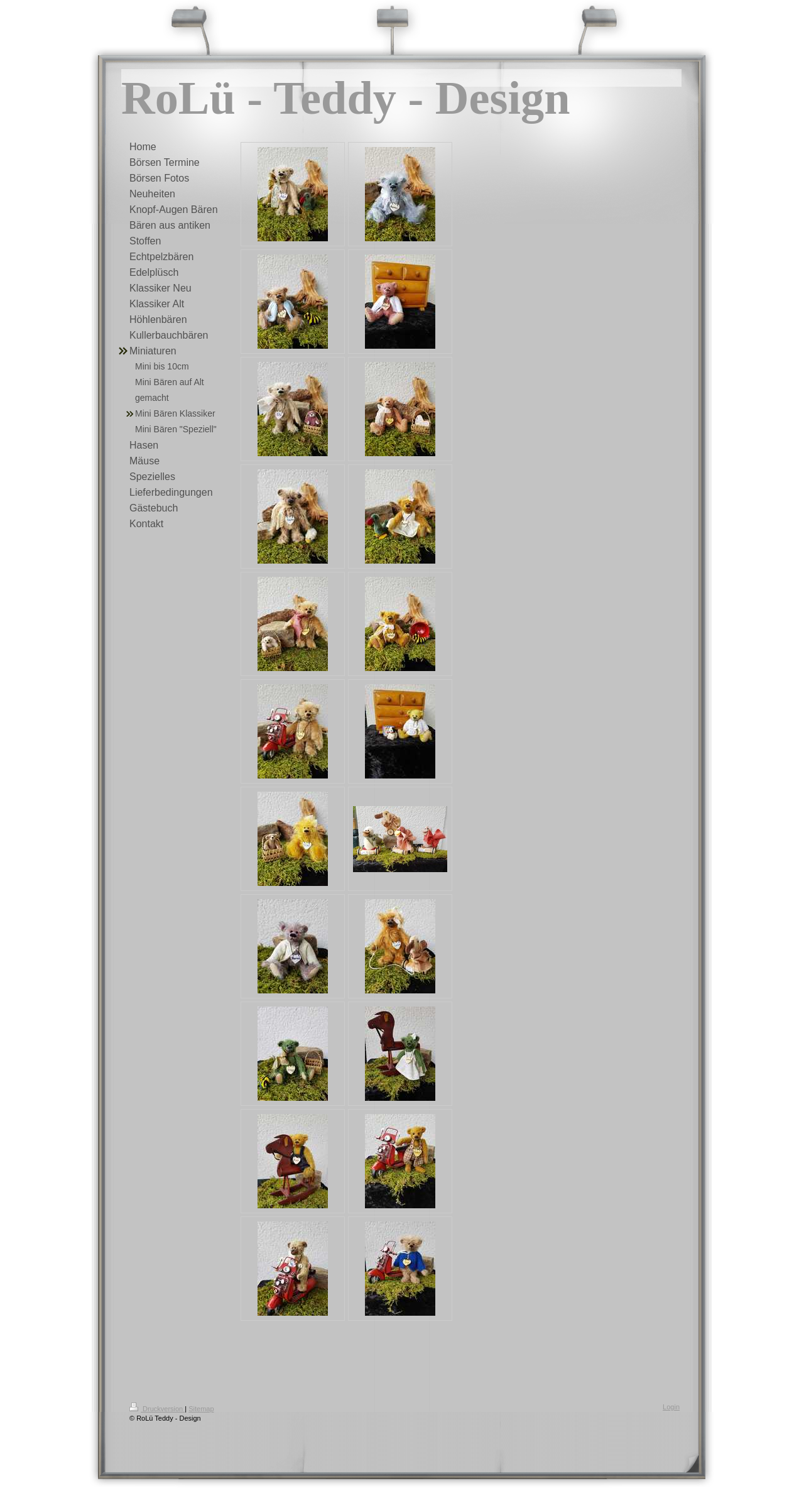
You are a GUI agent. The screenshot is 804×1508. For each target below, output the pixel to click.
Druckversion (157, 1408)
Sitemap (201, 1408)
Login (671, 1407)
